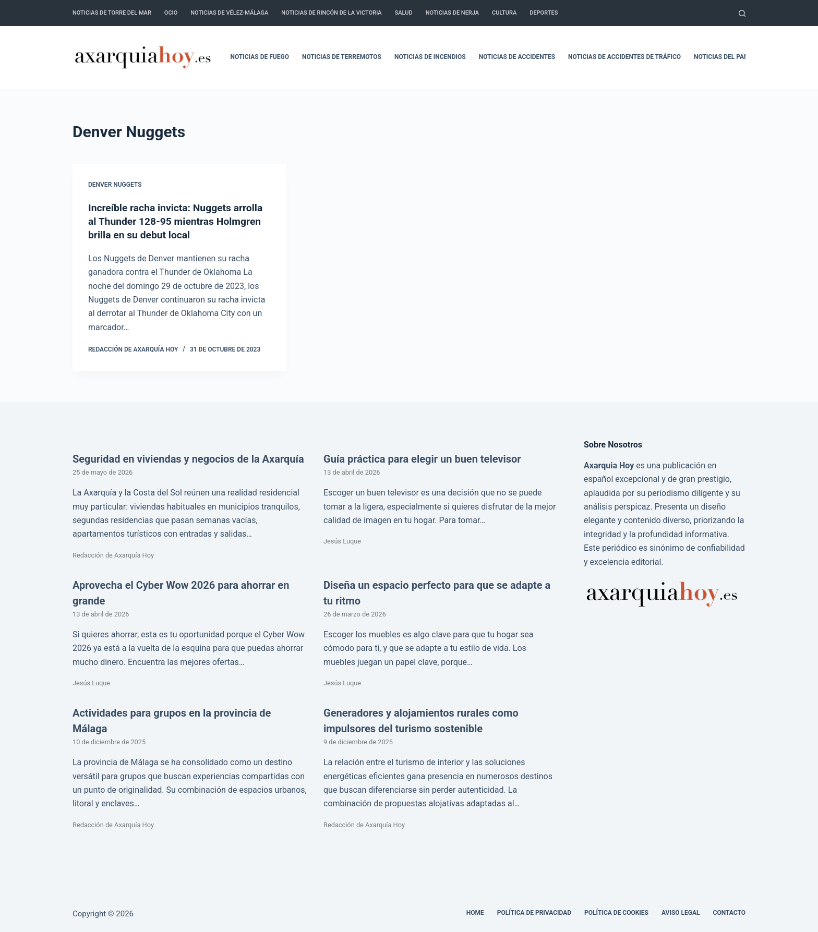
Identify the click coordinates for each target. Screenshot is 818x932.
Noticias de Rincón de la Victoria (331, 12)
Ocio (170, 12)
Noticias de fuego (260, 56)
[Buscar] (742, 13)
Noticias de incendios (430, 56)
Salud (404, 12)
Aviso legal (680, 912)
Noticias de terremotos (341, 56)
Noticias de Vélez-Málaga (229, 12)
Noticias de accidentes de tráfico (624, 56)
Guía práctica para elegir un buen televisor (422, 459)
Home (475, 912)
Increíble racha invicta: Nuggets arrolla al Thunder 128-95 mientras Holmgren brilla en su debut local (178, 221)
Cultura (504, 12)
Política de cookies (616, 912)
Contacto (729, 912)
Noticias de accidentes (517, 56)
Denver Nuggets (114, 184)
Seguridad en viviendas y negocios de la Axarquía (188, 459)
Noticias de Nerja (452, 12)
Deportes (544, 12)
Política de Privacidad (534, 912)
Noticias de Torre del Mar (112, 12)
